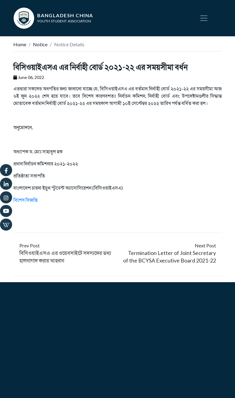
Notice (40, 44)
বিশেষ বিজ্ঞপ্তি (25, 200)
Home (19, 44)
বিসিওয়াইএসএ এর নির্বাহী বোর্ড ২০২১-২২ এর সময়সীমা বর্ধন (100, 67)
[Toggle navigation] (203, 18)
